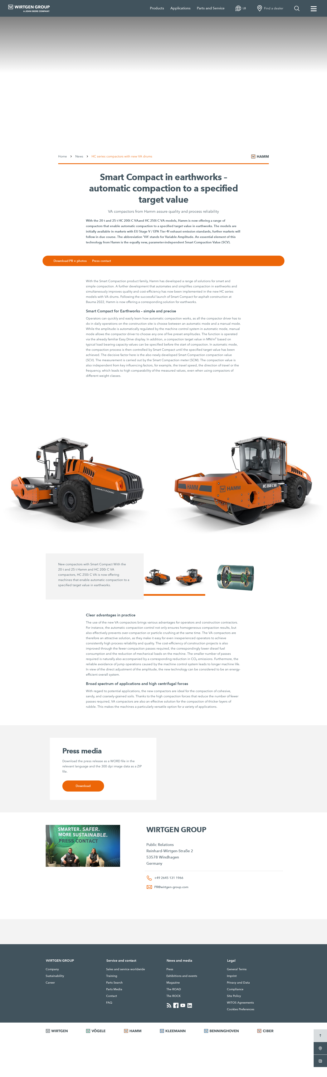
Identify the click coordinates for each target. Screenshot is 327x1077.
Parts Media (114, 989)
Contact (111, 996)
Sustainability (55, 976)
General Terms (237, 969)
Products (157, 8)
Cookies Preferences (240, 1009)
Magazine (173, 982)
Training (111, 976)
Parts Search (114, 982)
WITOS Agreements (240, 1002)
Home (62, 156)
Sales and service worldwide (125, 969)
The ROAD (173, 989)
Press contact (103, 261)
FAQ (109, 1002)
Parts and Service (211, 8)
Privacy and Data (238, 982)
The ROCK (173, 996)
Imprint (232, 976)
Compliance (235, 989)
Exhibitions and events (181, 976)
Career (50, 982)
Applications (180, 8)
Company (52, 969)
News (79, 156)
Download (83, 786)
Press (169, 969)
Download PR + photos (71, 261)
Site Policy (234, 996)
